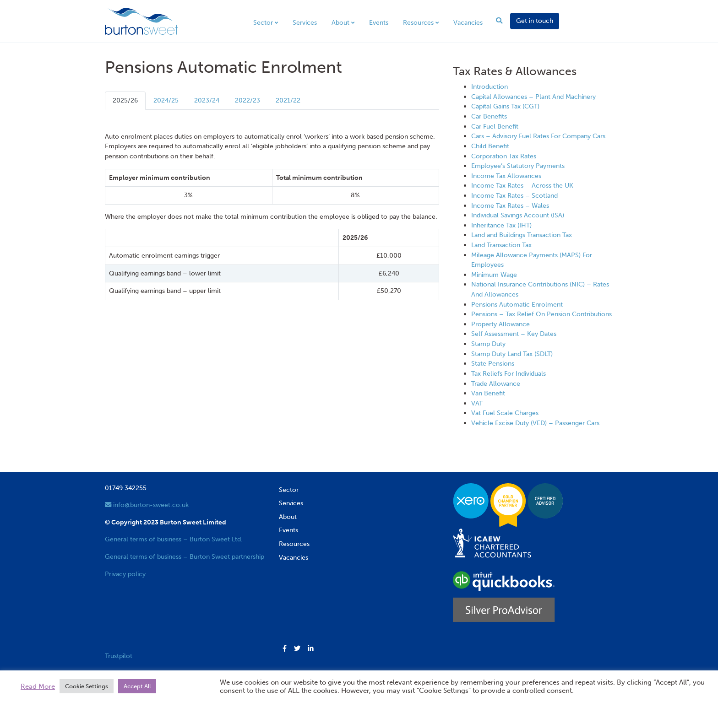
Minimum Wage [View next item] (494, 274)
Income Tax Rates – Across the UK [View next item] (522, 185)
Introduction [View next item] (489, 86)
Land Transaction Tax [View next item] (501, 245)
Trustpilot (118, 656)
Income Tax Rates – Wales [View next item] (510, 205)
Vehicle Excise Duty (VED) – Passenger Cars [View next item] (535, 423)
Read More (38, 686)
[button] (285, 649)
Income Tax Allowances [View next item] (506, 176)
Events (378, 22)
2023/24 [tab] (206, 100)
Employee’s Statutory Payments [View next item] (518, 166)
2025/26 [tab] (125, 100)
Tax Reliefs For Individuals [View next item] (508, 373)
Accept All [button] (137, 686)
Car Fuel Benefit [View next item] (494, 126)
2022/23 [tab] (247, 100)
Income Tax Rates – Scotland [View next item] (514, 195)
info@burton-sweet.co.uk (147, 505)
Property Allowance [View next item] (500, 324)
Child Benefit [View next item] (490, 146)
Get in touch (534, 20)
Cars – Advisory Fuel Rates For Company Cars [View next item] (538, 136)
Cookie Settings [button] (86, 686)
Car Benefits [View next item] (489, 116)
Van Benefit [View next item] (488, 393)
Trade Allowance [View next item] (495, 383)
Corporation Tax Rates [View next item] (503, 156)
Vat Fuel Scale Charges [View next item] (504, 413)
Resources (418, 22)
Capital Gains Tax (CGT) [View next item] (505, 106)
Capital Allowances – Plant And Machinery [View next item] (533, 96)
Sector (263, 22)
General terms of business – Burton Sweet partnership (184, 556)
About (340, 22)
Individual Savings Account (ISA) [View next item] (517, 215)
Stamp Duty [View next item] (488, 344)
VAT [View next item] (477, 403)
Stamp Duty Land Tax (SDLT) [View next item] (512, 354)
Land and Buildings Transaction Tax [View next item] (521, 235)
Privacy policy (125, 574)
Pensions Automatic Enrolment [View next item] (517, 304)
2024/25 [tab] (166, 100)
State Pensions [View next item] (492, 363)
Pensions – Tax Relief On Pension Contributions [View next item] (541, 314)
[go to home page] (141, 20)
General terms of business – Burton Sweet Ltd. (174, 539)
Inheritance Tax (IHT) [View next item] (501, 225)
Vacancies (468, 22)
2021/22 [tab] (288, 100)
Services (305, 22)
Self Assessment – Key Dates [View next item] (513, 333)
